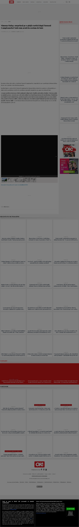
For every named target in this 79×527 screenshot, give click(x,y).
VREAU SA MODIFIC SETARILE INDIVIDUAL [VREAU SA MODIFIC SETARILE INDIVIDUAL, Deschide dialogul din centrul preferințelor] (70, 513)
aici (31, 518)
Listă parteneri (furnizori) (41, 513)
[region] (39, 513)
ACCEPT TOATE (70, 508)
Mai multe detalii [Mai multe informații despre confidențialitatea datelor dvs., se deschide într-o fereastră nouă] (13, 509)
